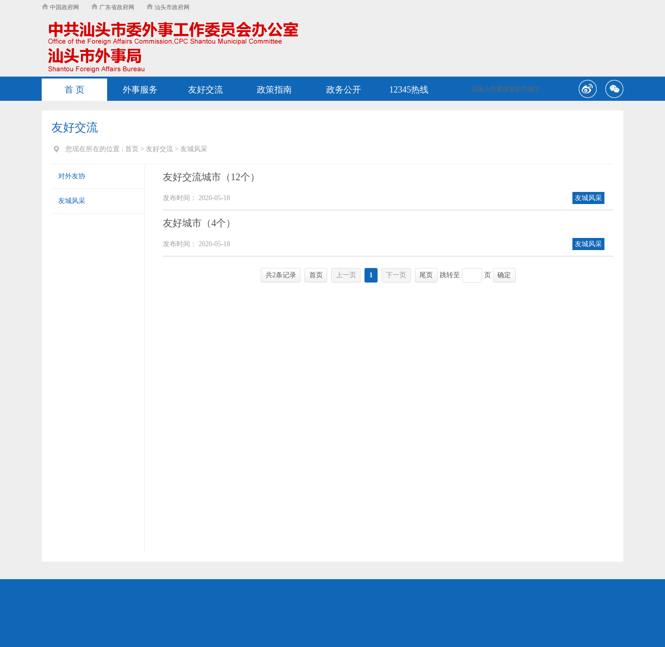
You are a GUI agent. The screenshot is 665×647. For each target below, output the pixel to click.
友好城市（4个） (199, 223)
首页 (132, 149)
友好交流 (205, 90)
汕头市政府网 (168, 7)
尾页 (426, 275)
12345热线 (408, 90)
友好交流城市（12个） (211, 177)
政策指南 (274, 90)
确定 (504, 275)
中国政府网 (60, 7)
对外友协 (71, 176)
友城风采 (71, 201)
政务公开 (343, 90)
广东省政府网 (112, 7)
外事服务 (140, 90)
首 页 (74, 90)
